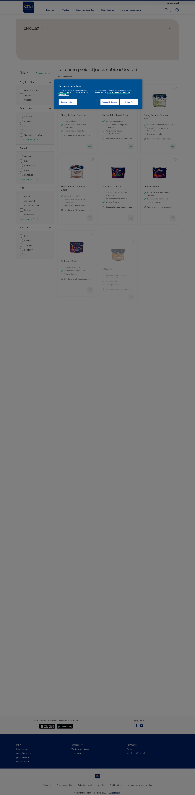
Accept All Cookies (109, 102)
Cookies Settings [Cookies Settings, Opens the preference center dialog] (67, 102)
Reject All (129, 102)
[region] (98, 94)
